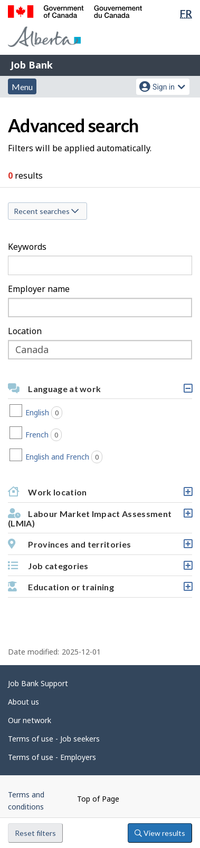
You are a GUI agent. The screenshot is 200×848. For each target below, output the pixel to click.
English (59, 412)
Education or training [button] (100, 589)
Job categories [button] (100, 568)
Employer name (39, 289)
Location (25, 331)
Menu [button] (22, 87)
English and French (79, 457)
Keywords (27, 246)
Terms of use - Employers (52, 757)
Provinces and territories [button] (100, 547)
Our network (29, 720)
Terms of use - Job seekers (54, 739)
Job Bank (32, 65)
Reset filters (35, 832)
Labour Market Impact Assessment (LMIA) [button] (100, 520)
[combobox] (100, 307)
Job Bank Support (38, 683)
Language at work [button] (100, 391)
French (59, 434)
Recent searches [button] (46, 211)
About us (23, 702)
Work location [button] (100, 494)
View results (160, 832)
